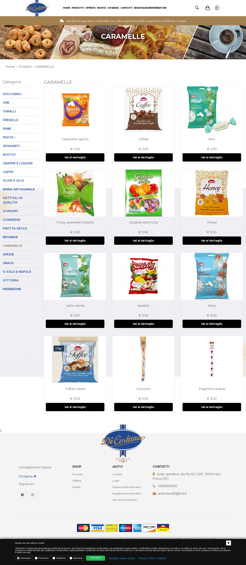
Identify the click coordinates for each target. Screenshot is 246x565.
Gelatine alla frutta (143, 222)
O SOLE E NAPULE (17, 272)
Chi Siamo (113, 7)
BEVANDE (10, 237)
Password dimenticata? (126, 487)
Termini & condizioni (124, 499)
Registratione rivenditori (127, 493)
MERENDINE (12, 289)
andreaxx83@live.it (172, 493)
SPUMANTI (11, 146)
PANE (7, 128)
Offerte (90, 7)
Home (66, 7)
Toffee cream (75, 389)
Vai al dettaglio (75, 157)
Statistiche (59, 558)
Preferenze (42, 558)
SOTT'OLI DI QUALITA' (13, 200)
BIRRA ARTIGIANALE (19, 189)
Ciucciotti (143, 389)
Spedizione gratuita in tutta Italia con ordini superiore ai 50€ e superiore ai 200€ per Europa (126, 21)
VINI (6, 102)
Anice (212, 305)
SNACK (8, 263)
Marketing (76, 558)
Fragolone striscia (212, 389)
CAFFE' (8, 172)
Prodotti (78, 7)
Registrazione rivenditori (150, 7)
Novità (101, 7)
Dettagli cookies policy (122, 558)
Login (115, 480)
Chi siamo (27, 476)
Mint (211, 139)
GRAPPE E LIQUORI (18, 163)
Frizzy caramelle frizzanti (75, 222)
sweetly (143, 305)
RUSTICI (9, 154)
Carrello (117, 474)
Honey (212, 222)
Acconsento (95, 558)
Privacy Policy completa (152, 558)
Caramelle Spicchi (75, 139)
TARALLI (9, 111)
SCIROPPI (10, 211)
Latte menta (75, 305)
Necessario (24, 558)
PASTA (8, 137)
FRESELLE (10, 120)
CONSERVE (11, 220)
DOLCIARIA (11, 94)
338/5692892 (168, 486)
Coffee (144, 139)
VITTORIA (10, 280)
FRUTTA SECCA (15, 228)
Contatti (126, 7)
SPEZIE (8, 254)
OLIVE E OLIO (13, 180)
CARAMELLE (12, 246)
